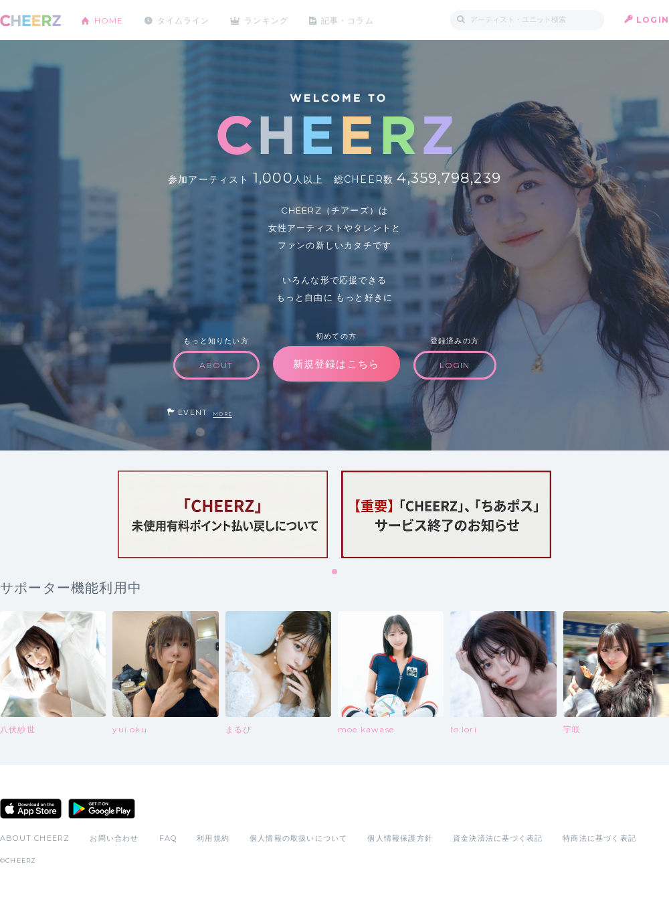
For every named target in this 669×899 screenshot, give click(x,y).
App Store (31, 809)
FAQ (168, 838)
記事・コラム (349, 20)
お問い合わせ (114, 838)
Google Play (101, 809)
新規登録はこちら (336, 363)
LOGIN (652, 20)
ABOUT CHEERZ (35, 838)
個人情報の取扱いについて (298, 838)
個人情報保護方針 (400, 838)
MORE (222, 414)
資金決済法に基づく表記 (498, 838)
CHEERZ (30, 20)
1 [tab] (335, 572)
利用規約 (213, 838)
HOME (109, 20)
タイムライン (183, 20)
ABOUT (216, 365)
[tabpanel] (223, 514)
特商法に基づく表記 (599, 838)
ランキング (268, 20)
